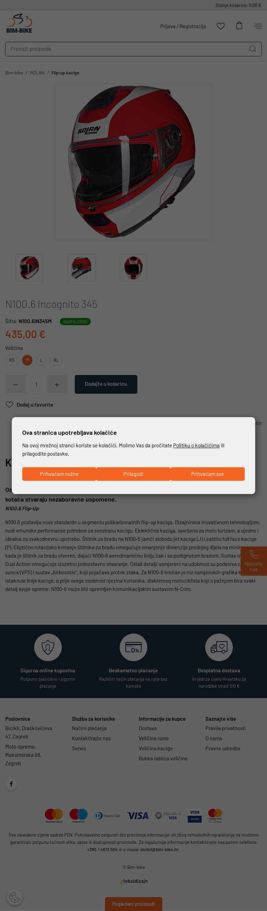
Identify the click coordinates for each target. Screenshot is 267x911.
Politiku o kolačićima (196, 445)
